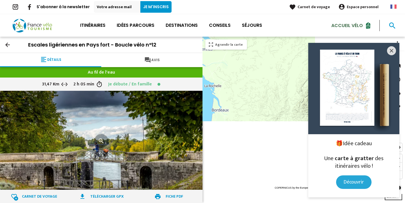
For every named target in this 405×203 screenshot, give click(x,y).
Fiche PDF (174, 196)
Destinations (182, 25)
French (393, 7)
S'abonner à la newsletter (63, 7)
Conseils (220, 25)
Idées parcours (135, 25)
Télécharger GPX (107, 196)
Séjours (252, 25)
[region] (303, 120)
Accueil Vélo (347, 25)
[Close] (391, 50)
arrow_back (7, 44)
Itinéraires (92, 25)
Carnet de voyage (314, 7)
